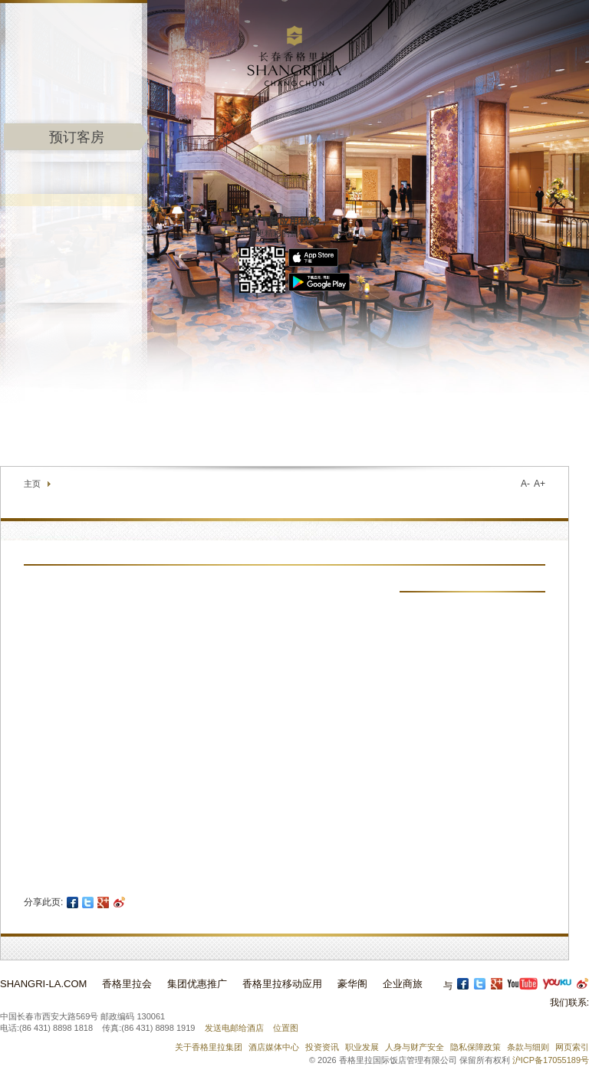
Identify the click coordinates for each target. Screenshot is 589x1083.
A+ (539, 483)
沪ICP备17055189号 (550, 1060)
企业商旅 (403, 983)
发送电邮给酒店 (234, 1027)
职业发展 (362, 1047)
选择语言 (540, 429)
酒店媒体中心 (273, 1047)
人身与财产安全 (414, 1047)
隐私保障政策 (475, 1047)
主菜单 (294, 177)
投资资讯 (322, 1047)
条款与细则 (528, 1047)
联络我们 (407, 429)
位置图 (285, 1027)
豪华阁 (352, 983)
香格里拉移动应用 (282, 983)
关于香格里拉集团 (208, 1047)
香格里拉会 (127, 983)
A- (525, 483)
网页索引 (572, 1047)
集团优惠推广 (197, 983)
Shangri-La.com (43, 983)
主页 (32, 483)
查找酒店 (464, 429)
